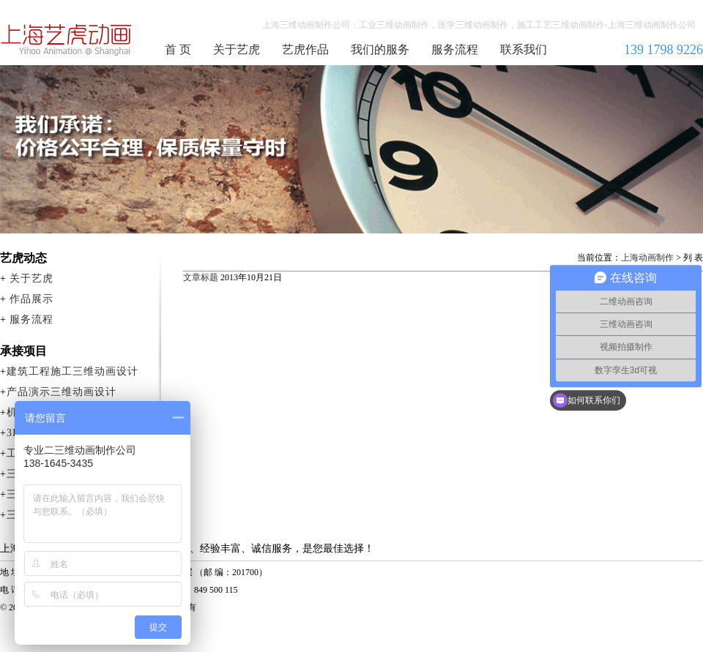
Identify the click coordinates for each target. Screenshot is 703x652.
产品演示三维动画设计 (61, 391)
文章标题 (200, 277)
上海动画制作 (647, 257)
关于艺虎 (236, 49)
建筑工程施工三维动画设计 (72, 371)
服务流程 (454, 49)
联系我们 (523, 49)
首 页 (178, 49)
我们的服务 (380, 49)
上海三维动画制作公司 (66, 39)
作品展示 (31, 298)
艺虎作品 (305, 49)
